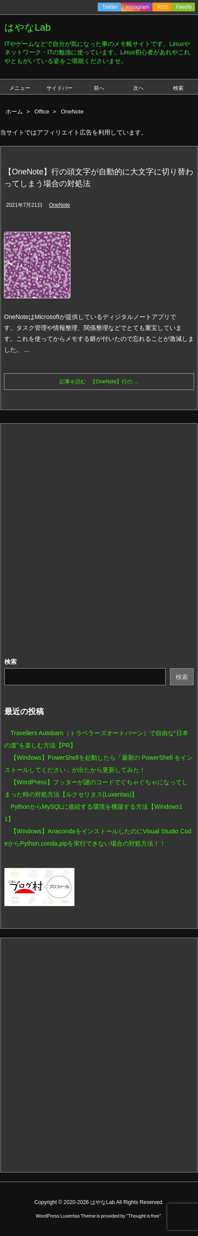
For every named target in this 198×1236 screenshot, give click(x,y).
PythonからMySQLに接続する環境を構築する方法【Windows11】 (93, 812)
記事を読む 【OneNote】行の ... (99, 382)
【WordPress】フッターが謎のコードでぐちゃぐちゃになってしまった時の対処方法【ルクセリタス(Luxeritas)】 (96, 788)
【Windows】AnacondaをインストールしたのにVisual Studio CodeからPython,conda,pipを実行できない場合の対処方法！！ (97, 837)
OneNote (59, 205)
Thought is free (143, 1215)
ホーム (14, 111)
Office (42, 111)
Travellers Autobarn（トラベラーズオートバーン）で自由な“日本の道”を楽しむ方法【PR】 (96, 739)
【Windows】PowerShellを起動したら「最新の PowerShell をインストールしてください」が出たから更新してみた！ (98, 763)
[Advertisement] (99, 541)
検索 (10, 661)
